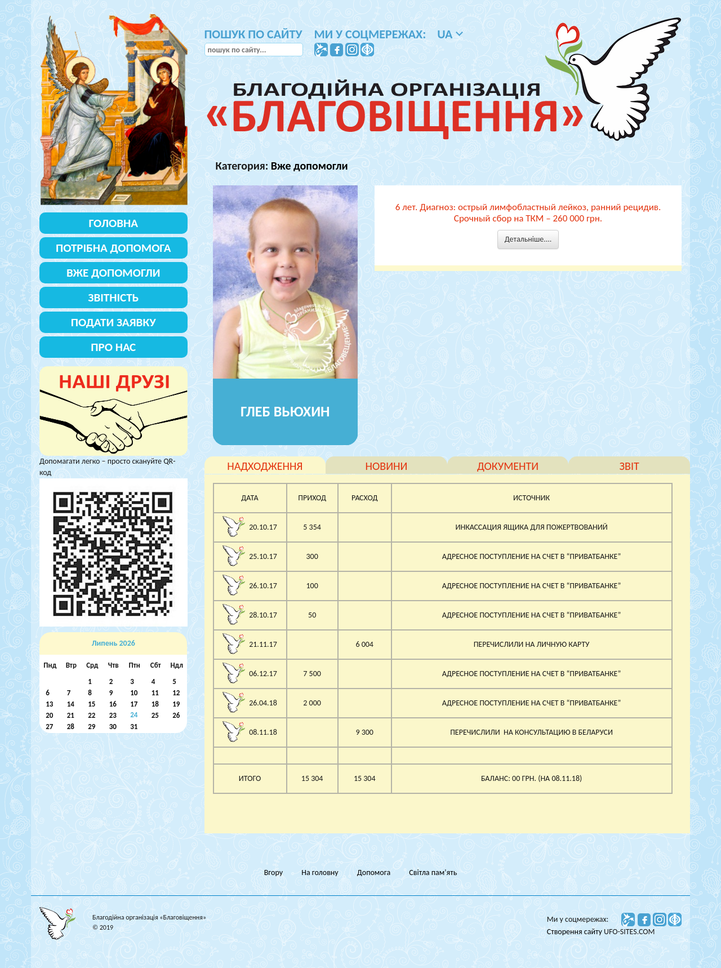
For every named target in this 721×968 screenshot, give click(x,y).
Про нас (113, 347)
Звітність (113, 297)
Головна (113, 223)
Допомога (373, 872)
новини (387, 466)
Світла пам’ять (433, 872)
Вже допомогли (309, 165)
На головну (319, 872)
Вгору (273, 872)
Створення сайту (575, 931)
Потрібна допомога (113, 248)
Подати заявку (113, 322)
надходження (264, 466)
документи (507, 466)
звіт (629, 466)
